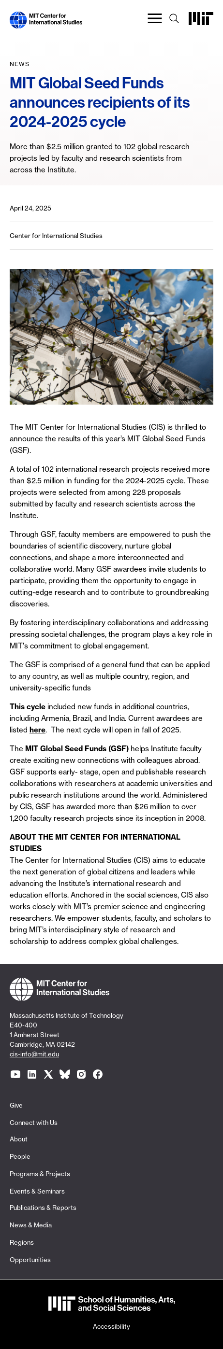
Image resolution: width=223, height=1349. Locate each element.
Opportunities (30, 1260)
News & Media (31, 1225)
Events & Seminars (37, 1191)
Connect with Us (34, 1122)
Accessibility (111, 1326)
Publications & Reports (43, 1207)
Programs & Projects (40, 1174)
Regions (22, 1242)
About (19, 1139)
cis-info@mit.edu (34, 1054)
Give (16, 1105)
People (20, 1156)
